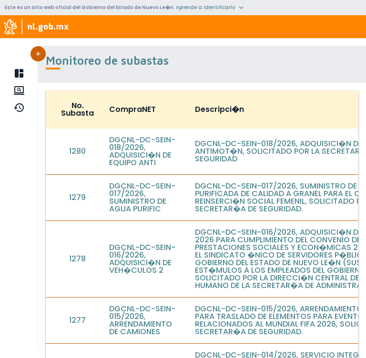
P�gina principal (57, 73)
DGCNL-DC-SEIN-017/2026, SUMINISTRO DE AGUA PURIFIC (142, 197)
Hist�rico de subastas (68, 107)
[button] (137, 53)
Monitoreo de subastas (69, 90)
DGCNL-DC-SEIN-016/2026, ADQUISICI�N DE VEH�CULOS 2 (142, 259)
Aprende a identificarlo (205, 7)
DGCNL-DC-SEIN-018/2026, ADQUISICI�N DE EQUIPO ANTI (142, 151)
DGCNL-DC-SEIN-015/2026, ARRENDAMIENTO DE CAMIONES (142, 320)
